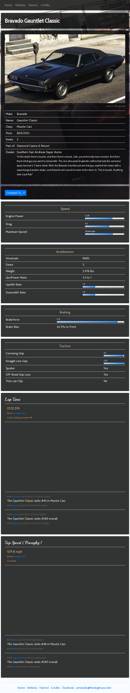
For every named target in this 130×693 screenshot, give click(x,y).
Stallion (14, 640)
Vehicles (20, 5)
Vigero (14, 505)
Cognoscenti (18, 657)
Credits (45, 5)
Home (8, 5)
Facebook (68, 687)
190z (15, 666)
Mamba (16, 514)
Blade (14, 648)
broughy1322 (20, 413)
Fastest (33, 5)
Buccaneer (16, 496)
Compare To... (14, 192)
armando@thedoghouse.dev (93, 687)
